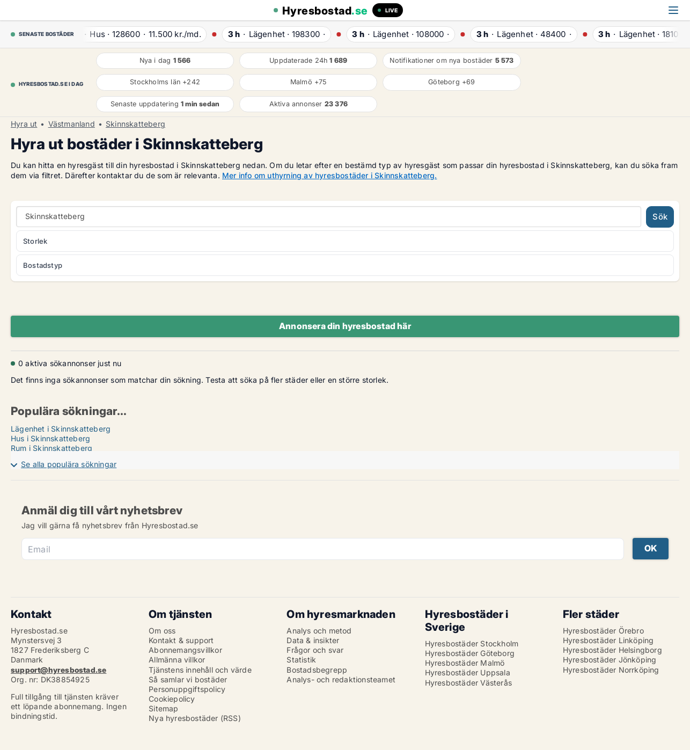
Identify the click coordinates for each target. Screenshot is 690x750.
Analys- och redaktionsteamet (341, 679)
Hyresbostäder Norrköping (611, 669)
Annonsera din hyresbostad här (345, 326)
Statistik (301, 659)
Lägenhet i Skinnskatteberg (61, 428)
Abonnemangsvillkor (185, 649)
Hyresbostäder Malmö (465, 662)
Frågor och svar (315, 649)
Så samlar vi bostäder (188, 679)
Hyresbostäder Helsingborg (612, 649)
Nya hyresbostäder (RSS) (195, 718)
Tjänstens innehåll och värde (200, 669)
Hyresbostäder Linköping (608, 640)
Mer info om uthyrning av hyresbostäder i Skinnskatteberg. (329, 175)
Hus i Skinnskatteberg (50, 438)
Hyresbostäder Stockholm (472, 643)
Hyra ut (24, 124)
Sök (659, 217)
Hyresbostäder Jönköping (610, 659)
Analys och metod (319, 630)
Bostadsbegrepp (317, 669)
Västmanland (71, 124)
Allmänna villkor (177, 659)
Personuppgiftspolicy (187, 689)
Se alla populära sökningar (68, 464)
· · (138, 34)
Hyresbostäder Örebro (603, 630)
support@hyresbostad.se (58, 669)
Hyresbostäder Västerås (468, 682)
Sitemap (163, 708)
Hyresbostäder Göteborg (470, 653)
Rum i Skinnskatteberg (51, 448)
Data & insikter (313, 640)
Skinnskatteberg (135, 124)
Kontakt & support (181, 640)
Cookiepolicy (172, 698)
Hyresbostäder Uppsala (467, 672)
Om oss (162, 630)
